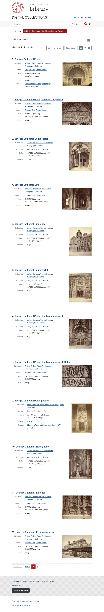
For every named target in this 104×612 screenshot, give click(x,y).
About (19, 581)
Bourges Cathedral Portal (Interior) (32, 400)
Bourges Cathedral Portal (28, 59)
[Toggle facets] (89, 40)
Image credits (16, 585)
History (76, 17)
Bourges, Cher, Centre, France (36, 70)
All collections (86, 17)
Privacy (36, 601)
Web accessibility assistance (21, 605)
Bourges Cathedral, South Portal (31, 138)
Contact (52, 581)
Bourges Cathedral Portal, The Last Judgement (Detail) (43, 362)
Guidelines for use (28, 581)
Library (38, 7)
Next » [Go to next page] (27, 567)
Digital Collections (29, 17)
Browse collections (42, 581)
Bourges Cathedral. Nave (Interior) (33, 446)
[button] (45, 31)
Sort (54, 48)
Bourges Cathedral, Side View (30, 224)
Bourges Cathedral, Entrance (30, 492)
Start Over (17, 31)
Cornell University (18, 7)
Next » (33, 47)
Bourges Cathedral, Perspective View (35, 532)
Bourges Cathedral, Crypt (27, 184)
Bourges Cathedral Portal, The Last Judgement (39, 99)
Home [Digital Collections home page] (14, 581)
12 (70, 48)
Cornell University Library (25, 601)
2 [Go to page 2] (37, 567)
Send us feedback (20, 590)
